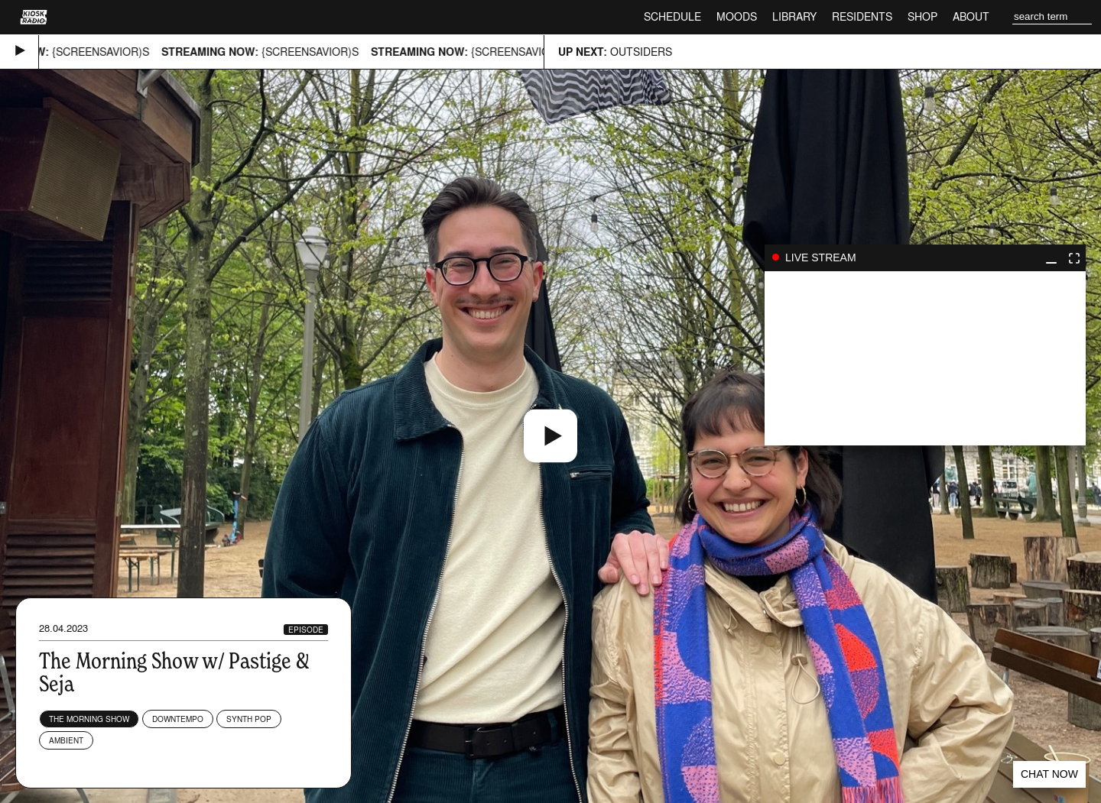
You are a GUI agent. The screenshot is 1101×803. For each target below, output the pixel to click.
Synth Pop (248, 719)
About (971, 16)
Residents (862, 16)
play (925, 358)
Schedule (672, 16)
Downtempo (177, 719)
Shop (922, 16)
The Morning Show (89, 719)
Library (794, 16)
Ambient (66, 740)
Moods (736, 16)
